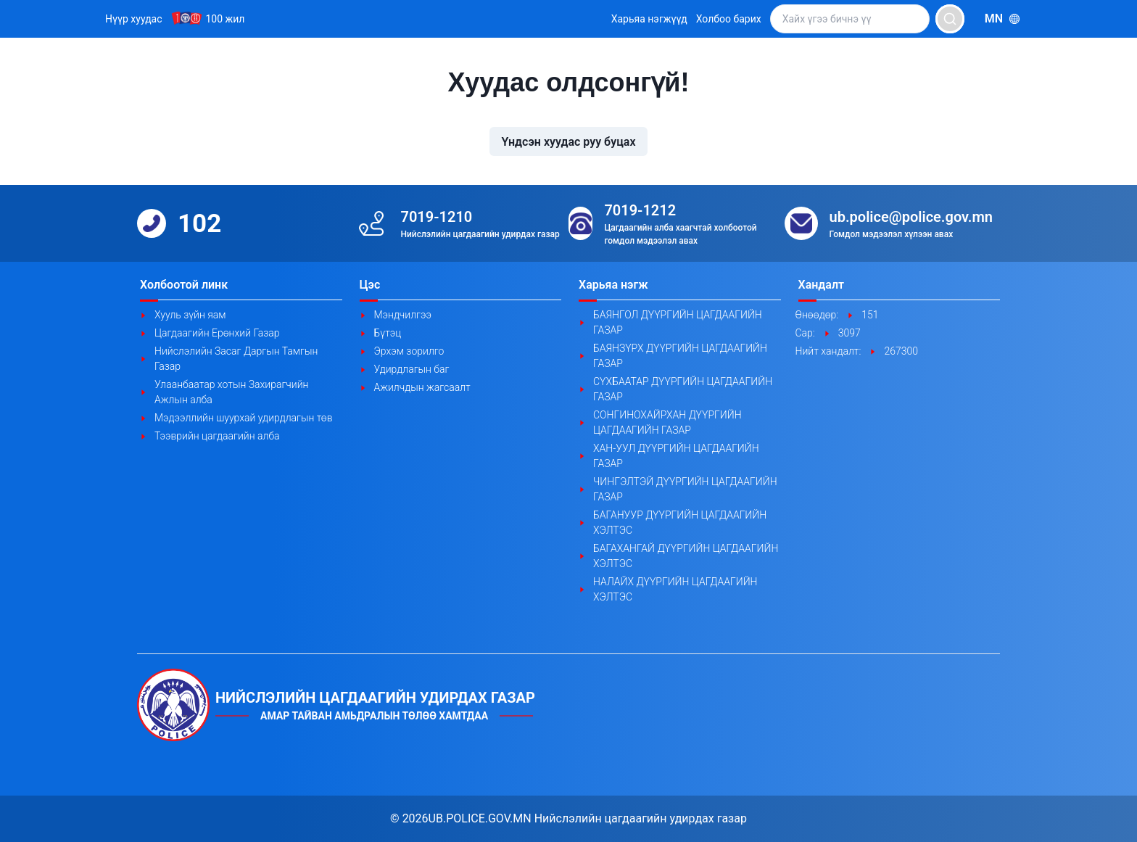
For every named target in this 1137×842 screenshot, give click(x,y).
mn (1002, 18)
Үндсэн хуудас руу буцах (568, 142)
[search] (949, 18)
